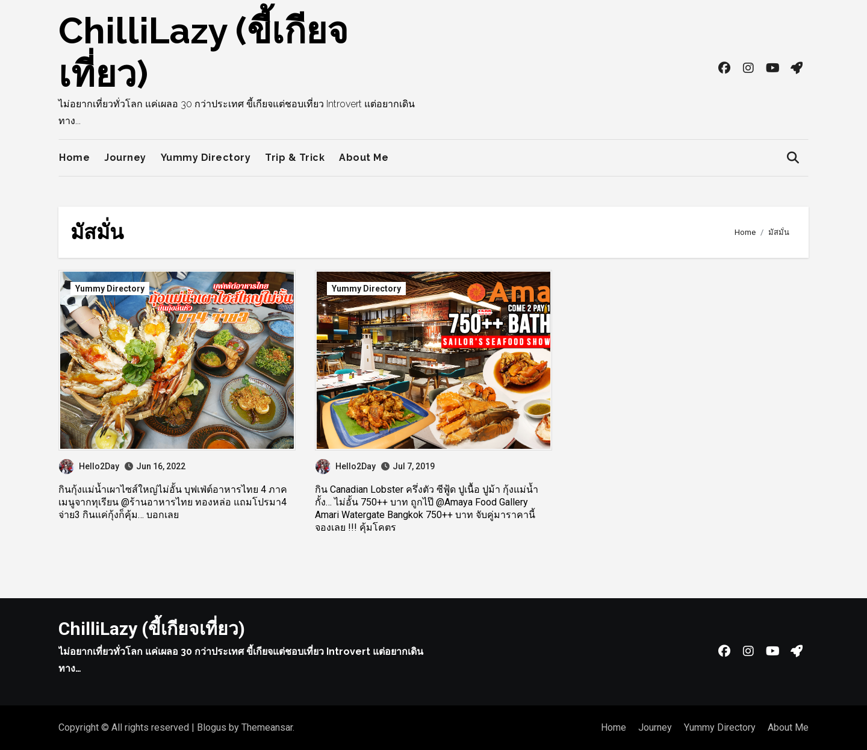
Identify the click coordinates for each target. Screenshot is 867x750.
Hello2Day (89, 466)
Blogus (211, 727)
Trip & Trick (295, 157)
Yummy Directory (206, 157)
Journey (125, 157)
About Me (363, 157)
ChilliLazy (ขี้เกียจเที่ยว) (151, 628)
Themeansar (267, 727)
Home (74, 157)
